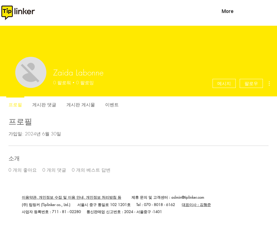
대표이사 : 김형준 (196, 204)
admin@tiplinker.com (187, 197)
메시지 (224, 83)
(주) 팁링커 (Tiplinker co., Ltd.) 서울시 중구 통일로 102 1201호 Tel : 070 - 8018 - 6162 (102, 204)
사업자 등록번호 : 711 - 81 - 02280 (51, 211)
